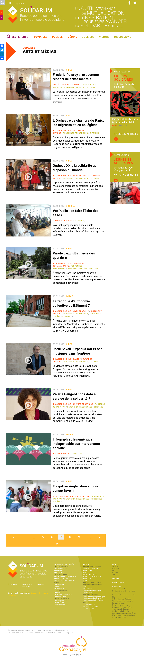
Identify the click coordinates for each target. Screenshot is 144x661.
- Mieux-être (59, 589)
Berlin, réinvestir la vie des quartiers (123, 593)
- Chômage (87, 589)
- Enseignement (60, 601)
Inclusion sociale (62, 131)
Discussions (122, 37)
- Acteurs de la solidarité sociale (90, 606)
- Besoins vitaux (61, 569)
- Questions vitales (91, 569)
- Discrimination (90, 575)
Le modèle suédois (120, 606)
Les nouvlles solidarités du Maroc (123, 597)
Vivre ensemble (81, 176)
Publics (57, 37)
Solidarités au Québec (121, 600)
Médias (72, 37)
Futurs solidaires (123, 78)
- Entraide (58, 593)
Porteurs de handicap (92, 583)
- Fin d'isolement (61, 579)
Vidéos (115, 567)
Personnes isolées (74, 88)
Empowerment (118, 604)
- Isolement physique (92, 599)
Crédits (40, 585)
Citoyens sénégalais (120, 610)
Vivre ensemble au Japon (122, 602)
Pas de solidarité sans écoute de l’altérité (123, 117)
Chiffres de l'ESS (119, 618)
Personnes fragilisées (92, 567)
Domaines (40, 37)
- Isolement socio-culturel (94, 601)
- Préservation (60, 597)
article (70, 207)
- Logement (59, 571)
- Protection (59, 573)
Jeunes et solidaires (123, 160)
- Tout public (88, 609)
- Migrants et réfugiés (92, 591)
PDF (114, 571)
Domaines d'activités (64, 565)
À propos (20, 3)
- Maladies (87, 571)
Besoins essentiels (62, 264)
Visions (104, 37)
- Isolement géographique (94, 597)
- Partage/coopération (63, 595)
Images (115, 573)
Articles (115, 569)
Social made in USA (120, 612)
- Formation (59, 603)
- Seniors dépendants (92, 577)
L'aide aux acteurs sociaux (123, 616)
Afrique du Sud (118, 590)
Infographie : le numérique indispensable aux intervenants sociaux (76, 444)
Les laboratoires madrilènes (124, 614)
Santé (56, 86)
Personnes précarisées (75, 134)
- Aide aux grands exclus (64, 581)
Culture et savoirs (71, 86)
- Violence (87, 573)
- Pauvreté (87, 593)
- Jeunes (86, 581)
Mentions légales (27, 586)
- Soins (57, 587)
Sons (114, 575)
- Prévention (59, 585)
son (68, 116)
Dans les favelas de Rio (122, 608)
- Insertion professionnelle (65, 577)
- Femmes (87, 579)
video (69, 71)
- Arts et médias (61, 605)
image (69, 297)
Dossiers (88, 37)
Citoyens (90, 88)
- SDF (85, 587)
